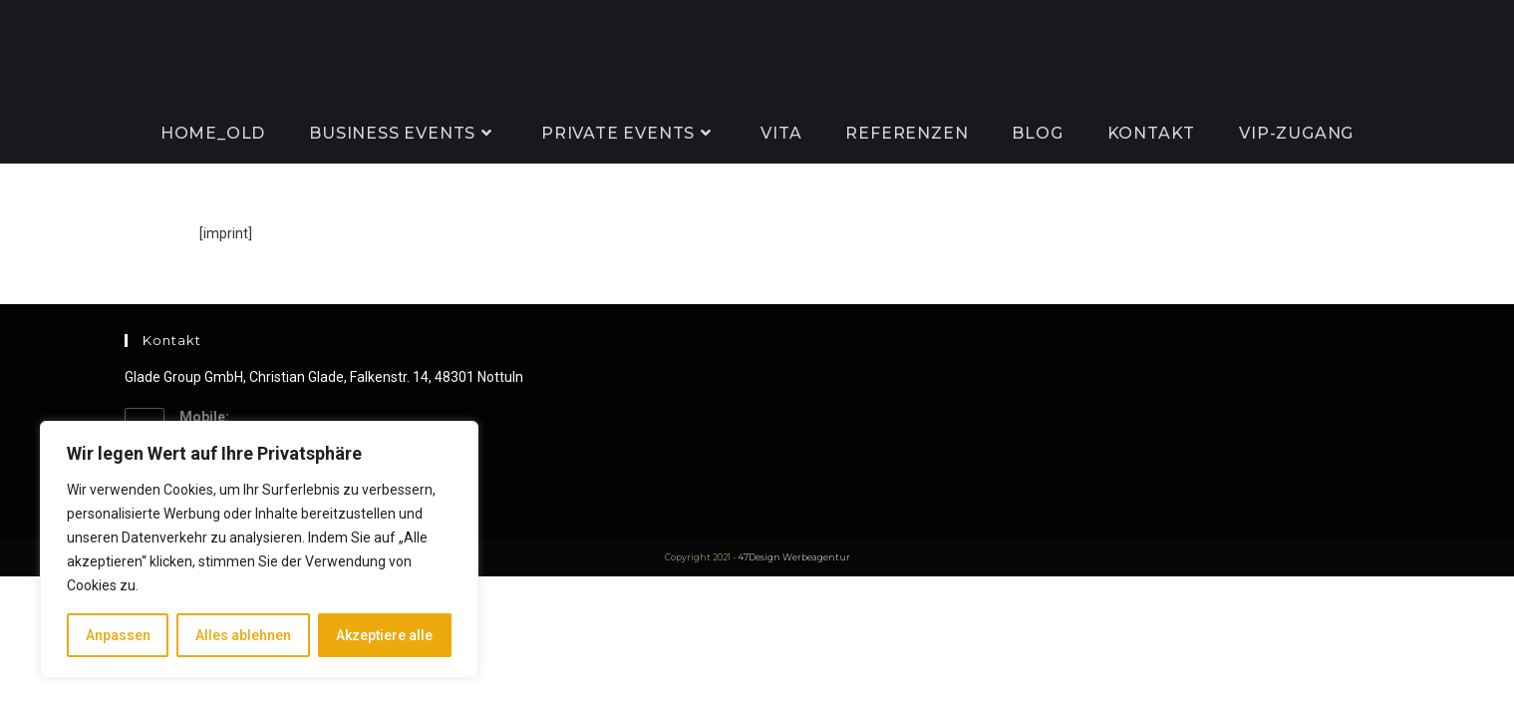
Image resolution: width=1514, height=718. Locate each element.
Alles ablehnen (243, 635)
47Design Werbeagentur (794, 556)
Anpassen (118, 635)
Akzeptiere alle (384, 635)
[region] (259, 549)
